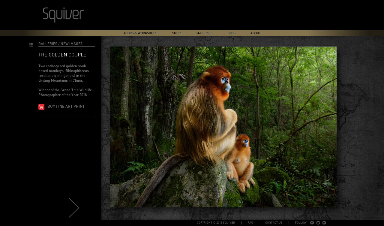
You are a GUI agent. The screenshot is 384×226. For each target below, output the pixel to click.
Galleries (204, 33)
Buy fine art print (66, 107)
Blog (231, 33)
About (255, 33)
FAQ (250, 222)
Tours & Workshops (140, 33)
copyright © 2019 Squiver (216, 222)
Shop (176, 33)
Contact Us (274, 222)
